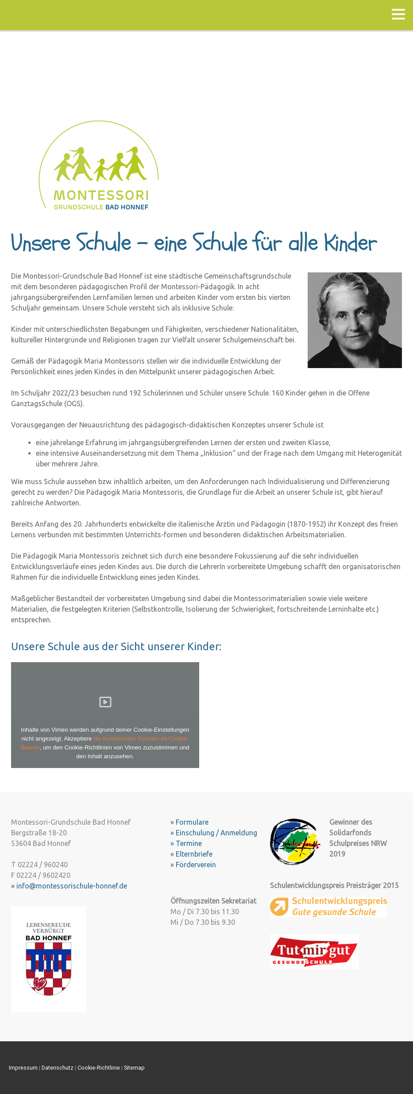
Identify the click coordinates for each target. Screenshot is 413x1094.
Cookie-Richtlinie (98, 1067)
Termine (189, 843)
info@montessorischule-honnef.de (71, 886)
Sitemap (134, 1067)
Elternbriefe (194, 854)
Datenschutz (57, 1067)
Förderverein (196, 865)
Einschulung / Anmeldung (216, 833)
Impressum (23, 1067)
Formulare (192, 822)
